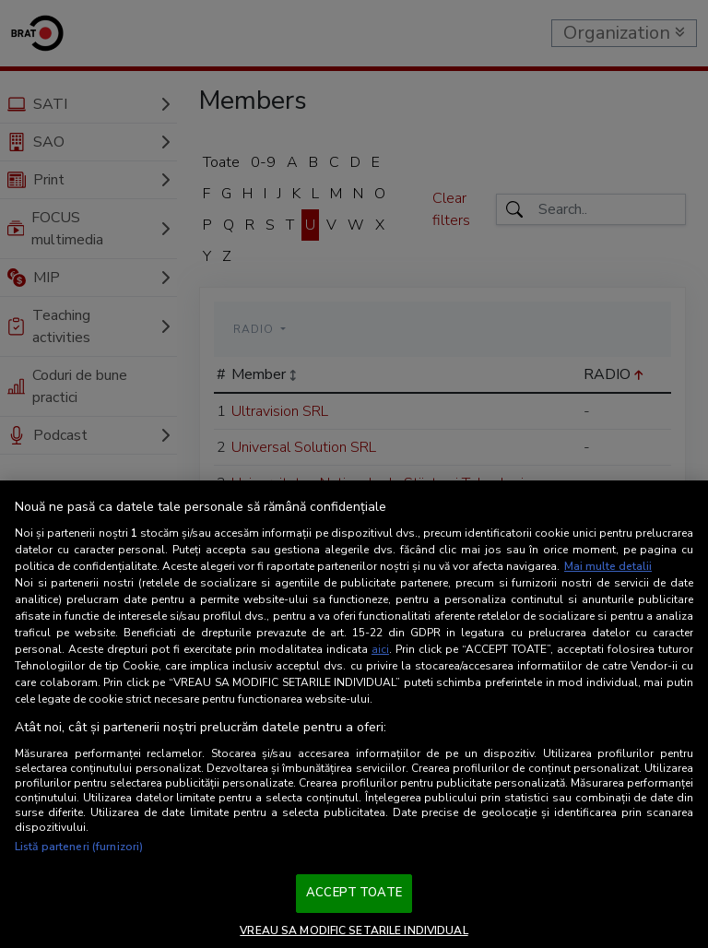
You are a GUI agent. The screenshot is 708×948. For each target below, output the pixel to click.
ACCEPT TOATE (354, 892)
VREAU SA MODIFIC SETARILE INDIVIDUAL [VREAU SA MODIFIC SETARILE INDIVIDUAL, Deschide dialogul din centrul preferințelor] (353, 930)
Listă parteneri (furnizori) (79, 846)
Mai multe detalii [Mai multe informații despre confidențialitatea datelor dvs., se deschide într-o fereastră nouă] (608, 566)
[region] (354, 714)
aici (380, 649)
